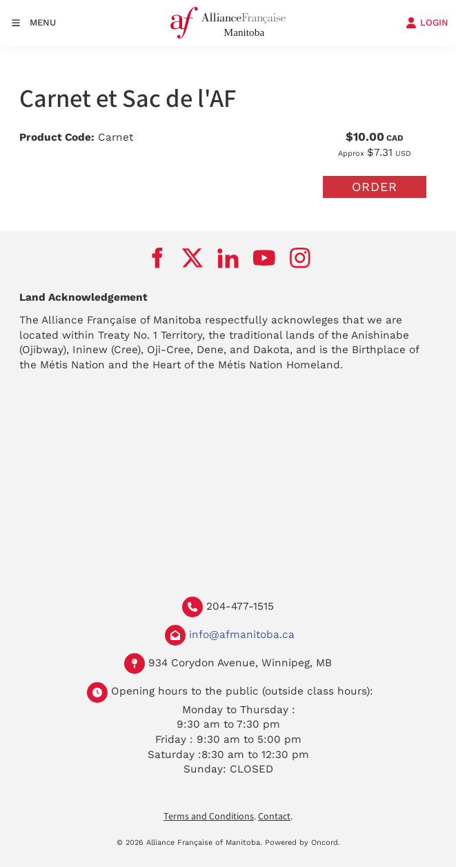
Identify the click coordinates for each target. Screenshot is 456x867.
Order (374, 186)
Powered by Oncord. (302, 842)
